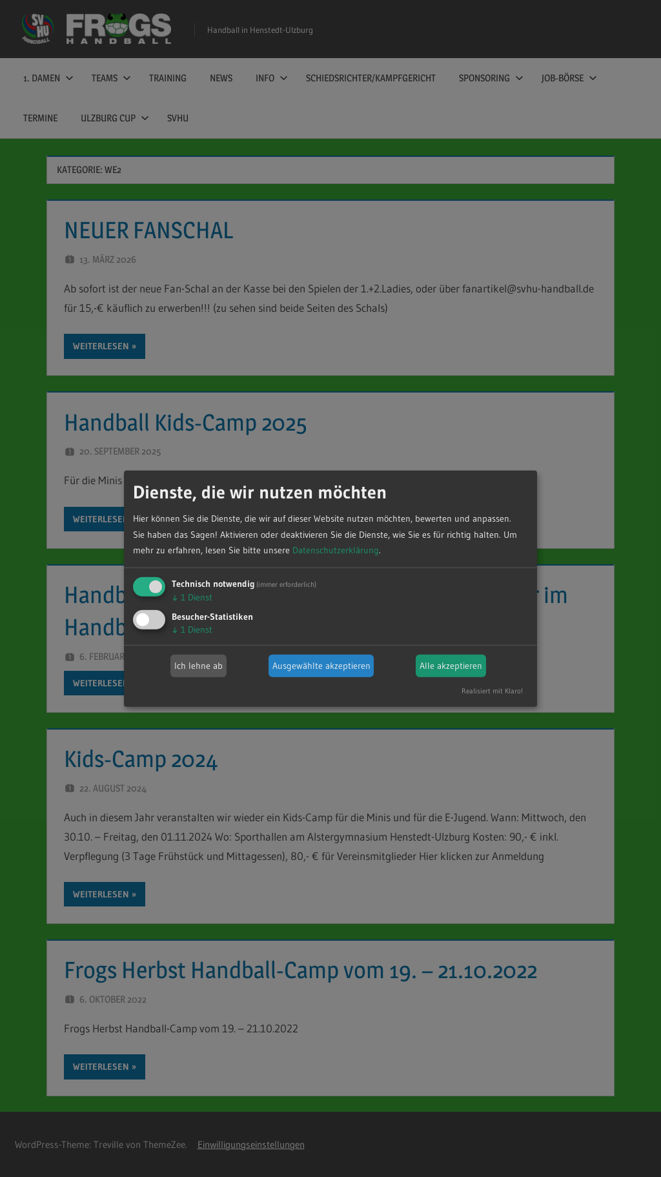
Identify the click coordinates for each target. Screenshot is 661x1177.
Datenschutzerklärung (335, 550)
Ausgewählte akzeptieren (321, 665)
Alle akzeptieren (451, 665)
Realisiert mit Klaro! (492, 690)
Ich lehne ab (198, 665)
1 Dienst (192, 597)
